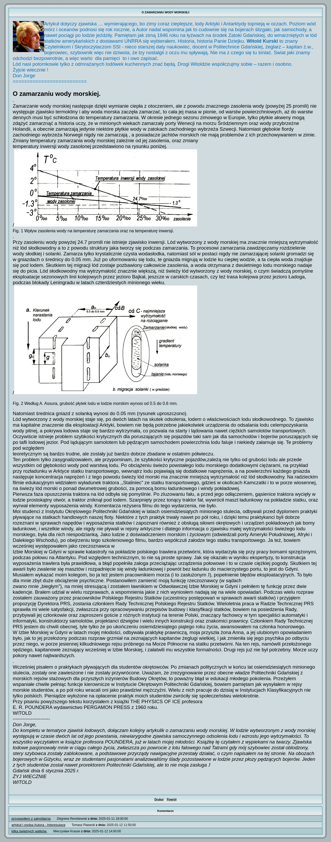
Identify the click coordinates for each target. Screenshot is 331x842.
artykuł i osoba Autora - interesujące (39, 825)
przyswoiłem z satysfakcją (31, 819)
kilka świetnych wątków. (29, 831)
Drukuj (159, 799)
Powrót (171, 799)
